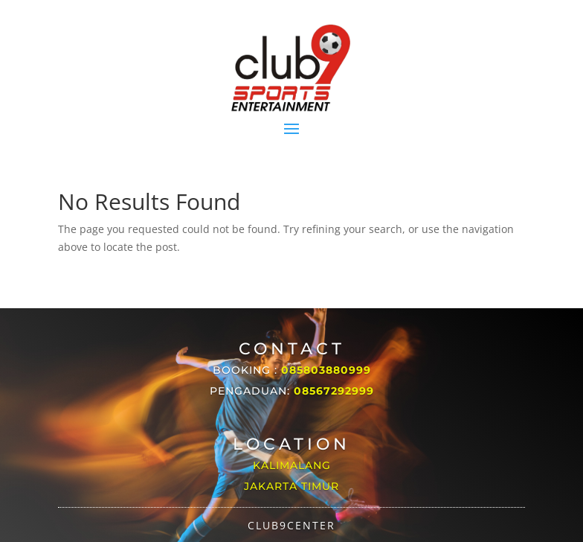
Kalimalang (292, 465)
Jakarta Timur (291, 486)
